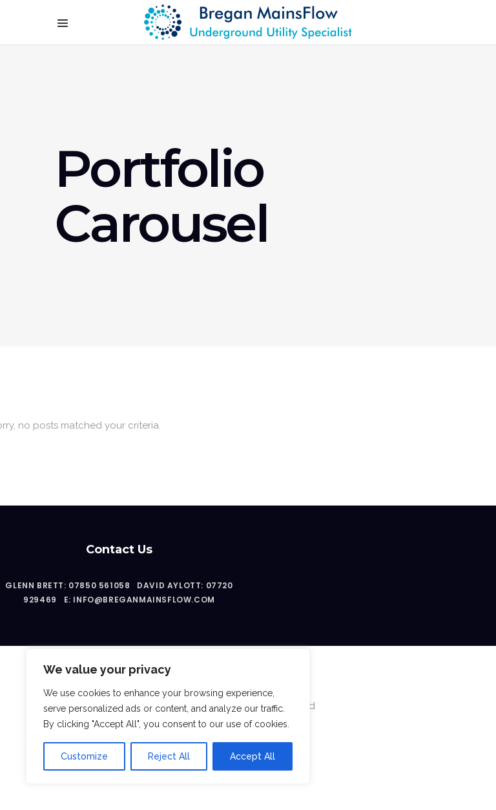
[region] (168, 716)
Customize (84, 756)
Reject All (169, 756)
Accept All (252, 756)
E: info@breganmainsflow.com (139, 599)
